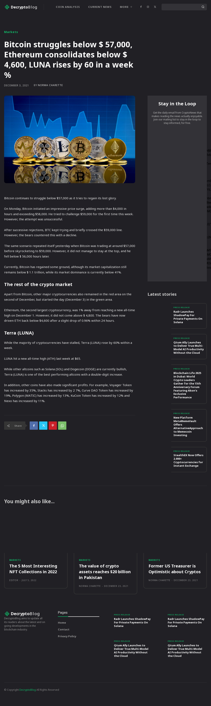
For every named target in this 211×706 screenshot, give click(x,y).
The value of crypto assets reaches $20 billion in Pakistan (105, 588)
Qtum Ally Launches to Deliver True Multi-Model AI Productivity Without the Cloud (188, 363)
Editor (13, 596)
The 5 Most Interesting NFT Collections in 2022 (33, 585)
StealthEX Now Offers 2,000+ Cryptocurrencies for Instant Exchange (188, 475)
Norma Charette (50, 99)
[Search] (203, 7)
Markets (11, 45)
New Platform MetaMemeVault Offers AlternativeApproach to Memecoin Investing (188, 441)
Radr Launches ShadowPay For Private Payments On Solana (187, 332)
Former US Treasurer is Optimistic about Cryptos (175, 585)
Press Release (181, 323)
